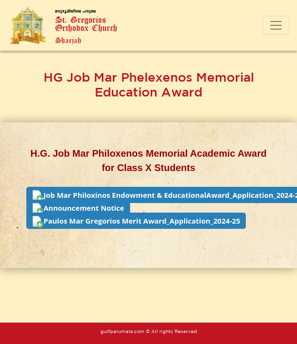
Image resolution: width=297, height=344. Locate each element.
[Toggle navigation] (276, 25)
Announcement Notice (78, 209)
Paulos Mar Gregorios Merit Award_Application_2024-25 (136, 221)
